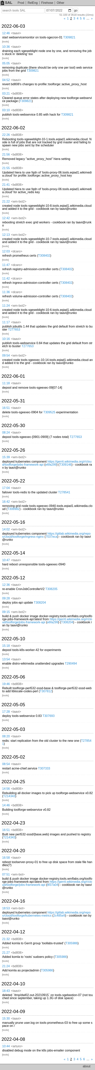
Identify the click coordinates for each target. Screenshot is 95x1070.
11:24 (6, 305)
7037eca (51, 536)
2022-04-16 (13, 901)
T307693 (49, 715)
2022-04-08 (13, 1039)
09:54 (6, 355)
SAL (6, 3)
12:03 (6, 251)
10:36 (6, 46)
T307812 (46, 691)
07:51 (6, 874)
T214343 (9, 796)
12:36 (6, 584)
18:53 (6, 908)
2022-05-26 (13, 450)
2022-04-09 (13, 1011)
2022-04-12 (13, 931)
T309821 (69, 37)
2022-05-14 (13, 552)
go (75, 10)
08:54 (6, 764)
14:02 (6, 529)
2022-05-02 (13, 757)
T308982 (13, 509)
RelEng (33, 2)
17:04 (6, 488)
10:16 (6, 338)
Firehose (47, 2)
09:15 (6, 612)
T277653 (14, 329)
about (86, 1066)
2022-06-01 (13, 376)
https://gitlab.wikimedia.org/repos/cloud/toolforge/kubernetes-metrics (46, 914)
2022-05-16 (13, 522)
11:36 (6, 292)
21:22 (6, 201)
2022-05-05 (13, 704)
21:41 (6, 184)
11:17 (6, 322)
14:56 (6, 788)
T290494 (71, 663)
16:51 (6, 407)
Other (60, 2)
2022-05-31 (13, 400)
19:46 (6, 684)
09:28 (6, 598)
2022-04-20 (13, 850)
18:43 (6, 990)
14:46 (6, 805)
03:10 (6, 110)
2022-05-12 (13, 577)
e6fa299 (51, 464)
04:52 (6, 80)
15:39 (6, 457)
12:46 (6, 33)
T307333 (44, 768)
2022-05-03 (13, 729)
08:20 (6, 736)
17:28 (6, 711)
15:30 (6, 1018)
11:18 (6, 383)
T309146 (65, 464)
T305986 (72, 943)
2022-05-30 (13, 425)
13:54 (6, 659)
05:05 (6, 63)
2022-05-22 (13, 480)
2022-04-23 (13, 822)
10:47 (6, 560)
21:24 (6, 966)
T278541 (64, 492)
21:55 (6, 168)
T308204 (40, 602)
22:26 (6, 134)
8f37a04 (52, 884)
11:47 (6, 265)
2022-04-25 (13, 781)
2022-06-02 (13, 127)
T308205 (51, 589)
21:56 (6, 154)
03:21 (6, 93)
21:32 (6, 939)
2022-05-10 (13, 638)
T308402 (44, 255)
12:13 (6, 234)
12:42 (6, 218)
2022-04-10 (13, 983)
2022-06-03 (13, 26)
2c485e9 (59, 915)
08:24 (6, 432)
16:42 (6, 501)
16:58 (6, 857)
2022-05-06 (13, 676)
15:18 (6, 645)
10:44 (6, 1046)
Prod (21, 2)
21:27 (6, 952)
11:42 (6, 278)
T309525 (49, 412)
